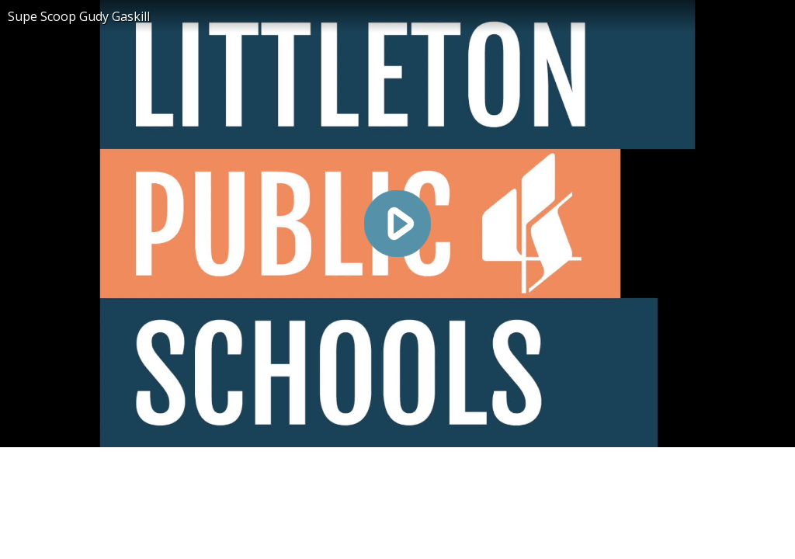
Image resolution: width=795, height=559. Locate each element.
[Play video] (397, 223)
